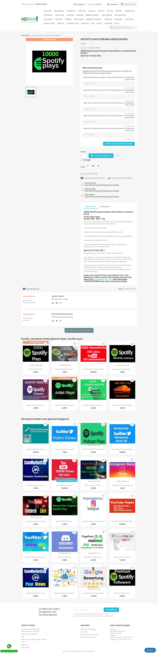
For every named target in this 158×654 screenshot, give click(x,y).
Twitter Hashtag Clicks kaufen (35, 557)
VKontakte (130, 11)
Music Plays (49, 23)
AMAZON (85, 23)
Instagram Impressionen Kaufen (93, 521)
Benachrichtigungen (88, 637)
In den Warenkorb (101, 155)
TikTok (110, 11)
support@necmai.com (123, 639)
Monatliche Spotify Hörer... (122, 369)
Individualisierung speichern (118, 144)
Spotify (118, 11)
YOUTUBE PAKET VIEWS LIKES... (122, 521)
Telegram (48, 19)
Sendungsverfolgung (88, 629)
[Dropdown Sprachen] (79, 4)
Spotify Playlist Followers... (64, 369)
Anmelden (84, 632)
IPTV (93, 23)
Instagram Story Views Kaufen (122, 485)
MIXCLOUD (59, 15)
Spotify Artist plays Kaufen (64, 405)
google (91, 11)
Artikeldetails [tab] (105, 206)
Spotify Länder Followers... (35, 405)
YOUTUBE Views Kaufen (64, 485)
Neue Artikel (25, 648)
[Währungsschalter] (99, 4)
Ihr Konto (85, 625)
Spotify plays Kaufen (35, 369)
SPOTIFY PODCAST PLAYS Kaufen (93, 449)
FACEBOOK (71, 11)
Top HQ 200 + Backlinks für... (93, 557)
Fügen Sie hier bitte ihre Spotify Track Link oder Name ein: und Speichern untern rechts (109, 78)
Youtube (48, 11)
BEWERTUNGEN (92, 15)
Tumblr (68, 19)
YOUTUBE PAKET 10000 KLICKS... (93, 369)
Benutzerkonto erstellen (89, 635)
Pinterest (48, 15)
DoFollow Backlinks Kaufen (35, 449)
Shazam (58, 19)
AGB (22, 637)
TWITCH (101, 11)
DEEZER (80, 15)
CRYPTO (60, 23)
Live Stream (106, 15)
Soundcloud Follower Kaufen (122, 405)
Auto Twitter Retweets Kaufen (122, 449)
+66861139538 (41, 4)
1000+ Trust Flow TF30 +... (93, 485)
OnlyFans (129, 19)
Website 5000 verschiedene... (64, 593)
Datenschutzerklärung (29, 634)
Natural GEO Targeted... (64, 521)
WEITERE (108, 23)
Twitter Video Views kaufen (64, 449)
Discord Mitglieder (64, 557)
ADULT (99, 23)
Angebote (24, 645)
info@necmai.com (90, 269)
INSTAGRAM (59, 11)
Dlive (116, 23)
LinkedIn (70, 15)
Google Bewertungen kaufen (93, 593)
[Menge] (83, 155)
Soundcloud (72, 23)
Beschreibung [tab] (90, 206)
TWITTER (82, 11)
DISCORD (118, 19)
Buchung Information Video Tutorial (33, 639)
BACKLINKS (79, 19)
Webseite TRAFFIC (94, 19)
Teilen (88, 168)
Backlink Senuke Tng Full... (122, 557)
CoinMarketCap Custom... (35, 485)
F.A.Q (23, 642)
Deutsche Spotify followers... (93, 405)
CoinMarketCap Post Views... (35, 593)
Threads (108, 19)
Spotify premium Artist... (122, 593)
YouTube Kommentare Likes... (35, 521)
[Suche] (123, 28)
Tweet (93, 168)
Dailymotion (120, 15)
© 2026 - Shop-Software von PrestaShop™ (79, 651)
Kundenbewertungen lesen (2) (93, 178)
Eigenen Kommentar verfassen (120, 178)
